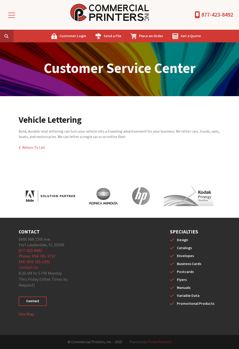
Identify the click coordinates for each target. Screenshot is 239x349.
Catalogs (184, 248)
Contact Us (28, 267)
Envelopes (185, 255)
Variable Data (188, 295)
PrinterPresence (160, 342)
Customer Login (96, 36)
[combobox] (36, 36)
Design (182, 240)
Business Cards (189, 263)
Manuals (183, 287)
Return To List (33, 147)
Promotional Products (195, 303)
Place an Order (174, 36)
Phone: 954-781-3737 (37, 256)
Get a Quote (214, 36)
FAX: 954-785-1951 (34, 262)
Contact (32, 301)
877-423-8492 (217, 15)
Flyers (182, 279)
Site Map (26, 314)
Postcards (185, 271)
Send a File (135, 36)
